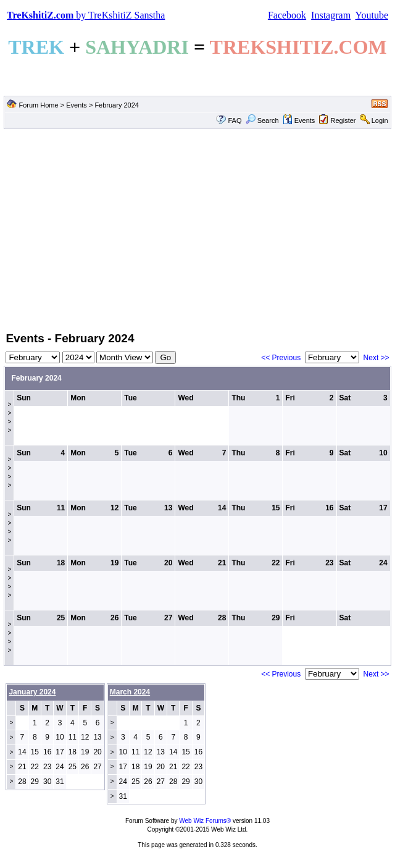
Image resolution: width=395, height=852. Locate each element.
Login (380, 120)
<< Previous (281, 357)
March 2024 (130, 692)
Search (262, 120)
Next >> (376, 357)
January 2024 (32, 692)
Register (343, 120)
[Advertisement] (197, 229)
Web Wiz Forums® (205, 820)
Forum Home (38, 105)
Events (76, 105)
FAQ (234, 120)
